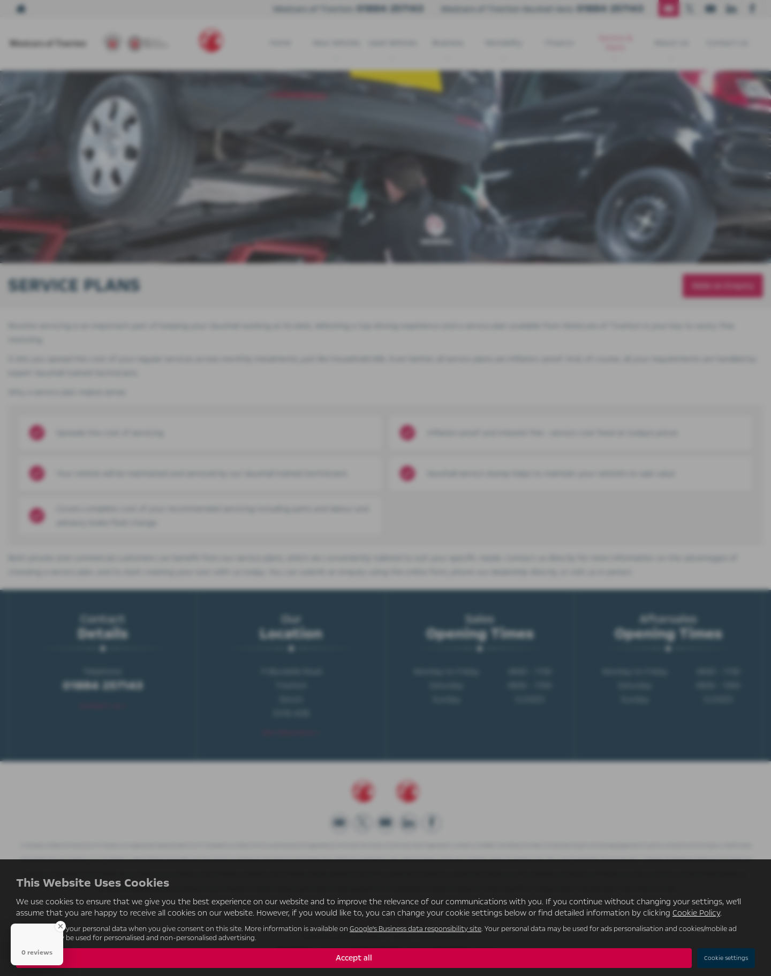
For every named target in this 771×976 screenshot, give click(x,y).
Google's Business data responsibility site (415, 928)
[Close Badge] (60, 926)
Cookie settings (726, 958)
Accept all (354, 957)
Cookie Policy (696, 913)
